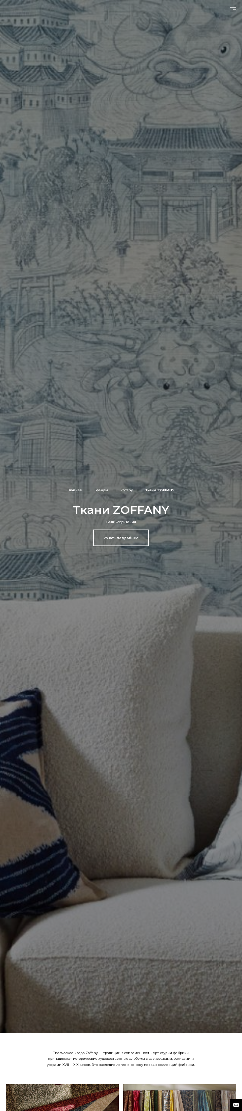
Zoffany (126, 490)
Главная (75, 490)
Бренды (101, 490)
